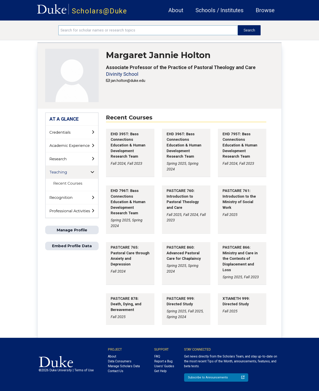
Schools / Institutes (220, 10)
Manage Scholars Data (124, 366)
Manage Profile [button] (72, 230)
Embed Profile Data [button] (72, 246)
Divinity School (122, 74)
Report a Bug (163, 361)
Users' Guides (164, 366)
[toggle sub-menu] (93, 132)
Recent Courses (67, 183)
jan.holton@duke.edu (128, 80)
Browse (265, 10)
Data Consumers (119, 361)
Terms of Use (84, 370)
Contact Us (115, 371)
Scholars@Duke (99, 11)
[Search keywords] (148, 30)
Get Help (160, 371)
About (175, 10)
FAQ (157, 356)
